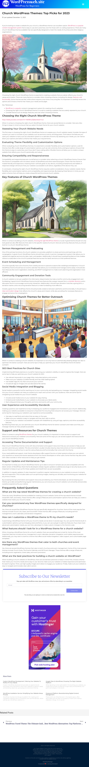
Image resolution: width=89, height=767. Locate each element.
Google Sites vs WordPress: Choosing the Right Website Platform (63, 682)
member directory (75, 281)
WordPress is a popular (13, 108)
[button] (83, 4)
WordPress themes (25, 434)
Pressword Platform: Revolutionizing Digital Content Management (62, 694)
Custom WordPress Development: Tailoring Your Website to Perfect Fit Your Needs (22, 682)
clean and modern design (10, 291)
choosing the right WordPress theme (46, 241)
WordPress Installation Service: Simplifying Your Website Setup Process (23, 694)
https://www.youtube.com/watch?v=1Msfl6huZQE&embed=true (23, 120)
